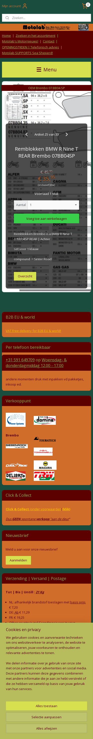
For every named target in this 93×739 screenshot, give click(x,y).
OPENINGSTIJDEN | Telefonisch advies (30, 47)
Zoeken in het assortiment (35, 35)
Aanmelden (18, 560)
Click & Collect (18, 509)
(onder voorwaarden (45, 509)
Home (6, 35)
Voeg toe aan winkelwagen (46, 218)
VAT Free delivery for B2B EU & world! (33, 330)
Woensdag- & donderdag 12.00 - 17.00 (36, 362)
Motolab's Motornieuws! (20, 41)
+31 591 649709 (20, 360)
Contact (48, 41)
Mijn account (15, 6)
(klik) (66, 509)
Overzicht (25, 276)
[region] (46, 665)
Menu (47, 69)
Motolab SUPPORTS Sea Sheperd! (27, 53)
